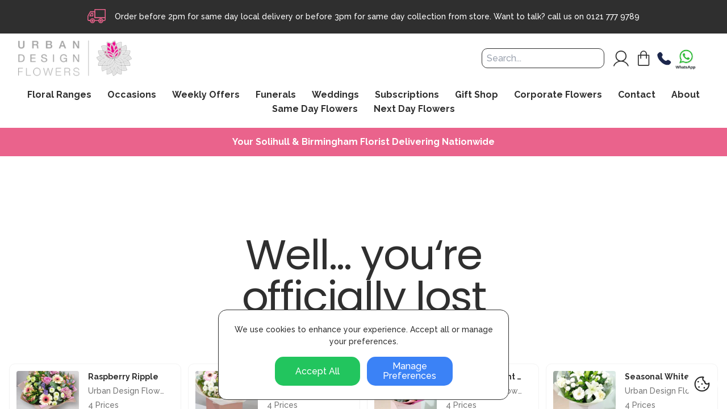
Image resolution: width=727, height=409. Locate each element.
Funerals (276, 95)
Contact (636, 95)
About (685, 95)
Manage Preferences (409, 371)
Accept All (317, 371)
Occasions (131, 95)
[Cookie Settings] (702, 384)
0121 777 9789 (613, 16)
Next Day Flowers (414, 109)
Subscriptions (407, 95)
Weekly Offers (206, 95)
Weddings (335, 95)
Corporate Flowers (558, 95)
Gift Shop (476, 95)
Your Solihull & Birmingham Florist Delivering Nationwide (363, 142)
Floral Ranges (59, 95)
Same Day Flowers (315, 109)
